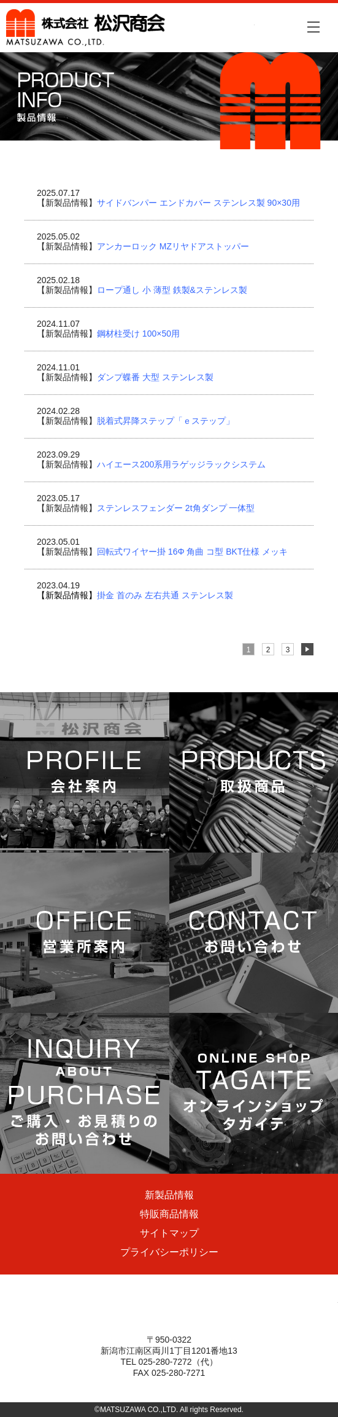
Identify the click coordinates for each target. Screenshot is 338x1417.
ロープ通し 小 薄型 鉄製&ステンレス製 (172, 290)
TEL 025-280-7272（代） (168, 1362)
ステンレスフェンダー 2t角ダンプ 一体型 (176, 508)
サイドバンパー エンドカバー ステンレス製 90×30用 (198, 203)
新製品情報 (169, 1195)
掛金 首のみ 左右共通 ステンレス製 (135, 595)
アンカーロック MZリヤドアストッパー (173, 246)
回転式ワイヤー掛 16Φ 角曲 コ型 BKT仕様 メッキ (192, 551)
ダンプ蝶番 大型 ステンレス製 (155, 377)
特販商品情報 (169, 1214)
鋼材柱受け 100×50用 (138, 333)
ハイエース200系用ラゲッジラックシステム (181, 464)
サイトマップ (169, 1233)
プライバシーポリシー (169, 1252)
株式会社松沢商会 (130, 27)
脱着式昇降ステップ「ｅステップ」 (165, 421)
